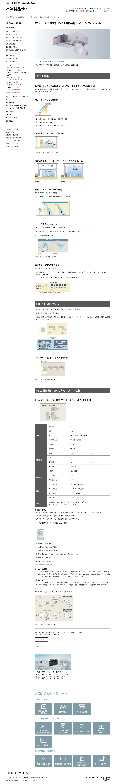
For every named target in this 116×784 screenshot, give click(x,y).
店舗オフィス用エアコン (13, 31)
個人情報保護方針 (35, 777)
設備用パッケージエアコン (14, 37)
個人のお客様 (70, 11)
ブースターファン (11, 65)
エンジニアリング (11, 117)
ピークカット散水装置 (12, 82)
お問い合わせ (46, 777)
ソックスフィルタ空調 (12, 87)
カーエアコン (10, 114)
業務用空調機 (20, 17)
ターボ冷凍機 (10, 102)
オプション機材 (29, 17)
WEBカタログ (40, 639)
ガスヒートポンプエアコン (14, 41)
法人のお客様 (80, 11)
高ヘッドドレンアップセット (14, 70)
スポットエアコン (11, 58)
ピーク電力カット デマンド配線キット (16, 72)
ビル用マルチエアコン (12, 34)
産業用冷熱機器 (10, 44)
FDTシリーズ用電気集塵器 (13, 92)
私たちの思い (82, 8)
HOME (7, 17)
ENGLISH (98, 8)
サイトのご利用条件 (22, 777)
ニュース (74, 8)
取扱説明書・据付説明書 (12, 135)
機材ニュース (40, 646)
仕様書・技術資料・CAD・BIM (13, 137)
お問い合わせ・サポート (93, 11)
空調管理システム (11, 47)
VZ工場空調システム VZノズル (14, 89)
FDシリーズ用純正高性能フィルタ (15, 67)
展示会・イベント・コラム (12, 143)
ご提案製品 (9, 121)
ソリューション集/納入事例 (13, 140)
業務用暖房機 (10, 55)
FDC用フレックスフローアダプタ (15, 84)
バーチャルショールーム (12, 146)
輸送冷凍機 (9, 111)
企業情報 (90, 8)
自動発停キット (11, 75)
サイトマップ (10, 777)
